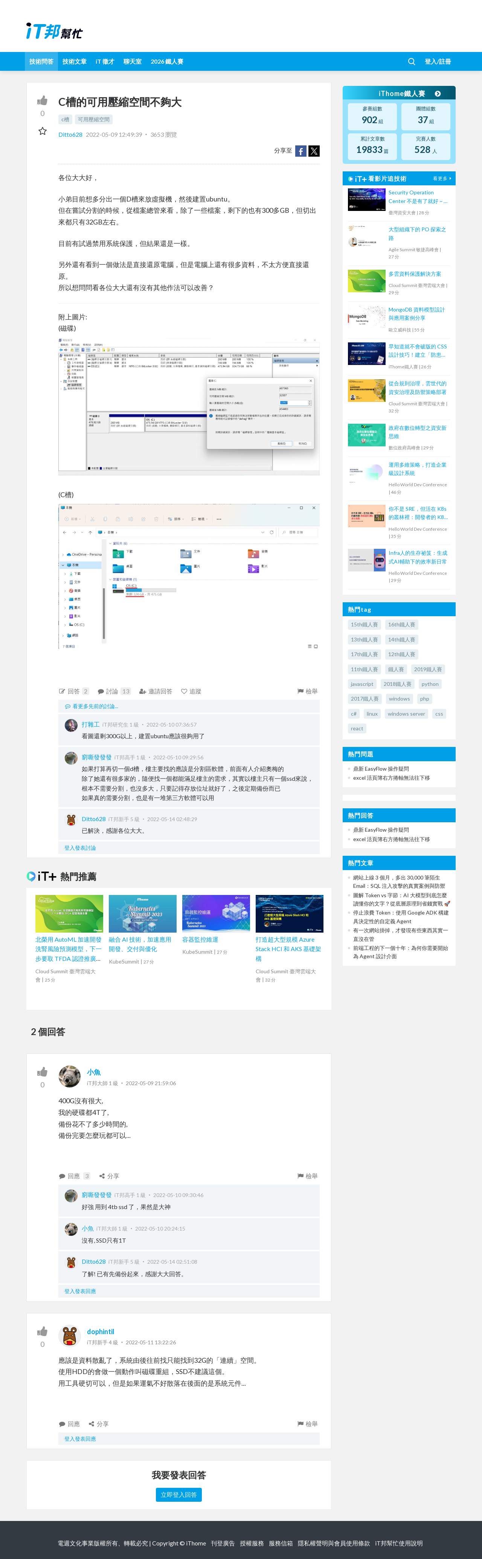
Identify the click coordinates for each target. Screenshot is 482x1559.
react (357, 728)
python (430, 684)
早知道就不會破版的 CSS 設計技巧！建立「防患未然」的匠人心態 (418, 351)
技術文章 (75, 61)
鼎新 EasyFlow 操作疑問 (381, 768)
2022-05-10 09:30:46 (178, 1195)
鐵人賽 (396, 669)
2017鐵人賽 (365, 698)
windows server (406, 713)
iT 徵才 (105, 61)
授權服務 (252, 1543)
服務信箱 (281, 1543)
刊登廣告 (223, 1543)
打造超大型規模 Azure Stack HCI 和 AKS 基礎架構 (288, 949)
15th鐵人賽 (364, 624)
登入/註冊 (438, 61)
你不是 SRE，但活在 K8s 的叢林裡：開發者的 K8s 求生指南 (418, 513)
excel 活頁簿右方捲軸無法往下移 (391, 777)
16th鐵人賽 (401, 624)
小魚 (94, 1072)
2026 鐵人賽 (167, 61)
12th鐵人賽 (401, 654)
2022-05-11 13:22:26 (151, 1342)
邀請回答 (155, 691)
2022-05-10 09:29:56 (178, 757)
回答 (73, 691)
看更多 (443, 178)
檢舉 (307, 691)
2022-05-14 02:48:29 (172, 819)
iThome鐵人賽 (410, 93)
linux (372, 713)
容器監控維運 (200, 939)
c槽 (65, 119)
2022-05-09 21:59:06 (151, 1083)
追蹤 (191, 691)
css (439, 713)
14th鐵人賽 (401, 639)
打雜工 (91, 724)
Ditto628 (71, 134)
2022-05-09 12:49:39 (114, 134)
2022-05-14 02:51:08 (172, 1261)
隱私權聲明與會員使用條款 (334, 1543)
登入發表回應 (80, 1291)
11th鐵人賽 (364, 669)
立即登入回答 (179, 1494)
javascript (362, 684)
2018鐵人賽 (398, 684)
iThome (196, 1543)
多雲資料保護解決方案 (415, 273)
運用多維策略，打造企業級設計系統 (418, 468)
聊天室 (133, 61)
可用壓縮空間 (94, 119)
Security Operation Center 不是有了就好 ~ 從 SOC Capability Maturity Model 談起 (419, 197)
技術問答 (41, 61)
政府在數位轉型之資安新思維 (418, 431)
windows (399, 698)
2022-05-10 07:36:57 (171, 724)
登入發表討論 (80, 847)
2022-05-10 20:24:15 (160, 1228)
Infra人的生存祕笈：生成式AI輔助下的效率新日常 (418, 557)
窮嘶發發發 (97, 756)
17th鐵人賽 (364, 654)
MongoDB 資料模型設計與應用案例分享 (417, 313)
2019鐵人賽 (428, 669)
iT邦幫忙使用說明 (399, 1543)
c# (354, 713)
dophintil (100, 1331)
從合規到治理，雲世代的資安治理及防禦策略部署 (418, 387)
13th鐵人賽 (364, 639)
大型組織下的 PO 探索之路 (417, 233)
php (424, 698)
